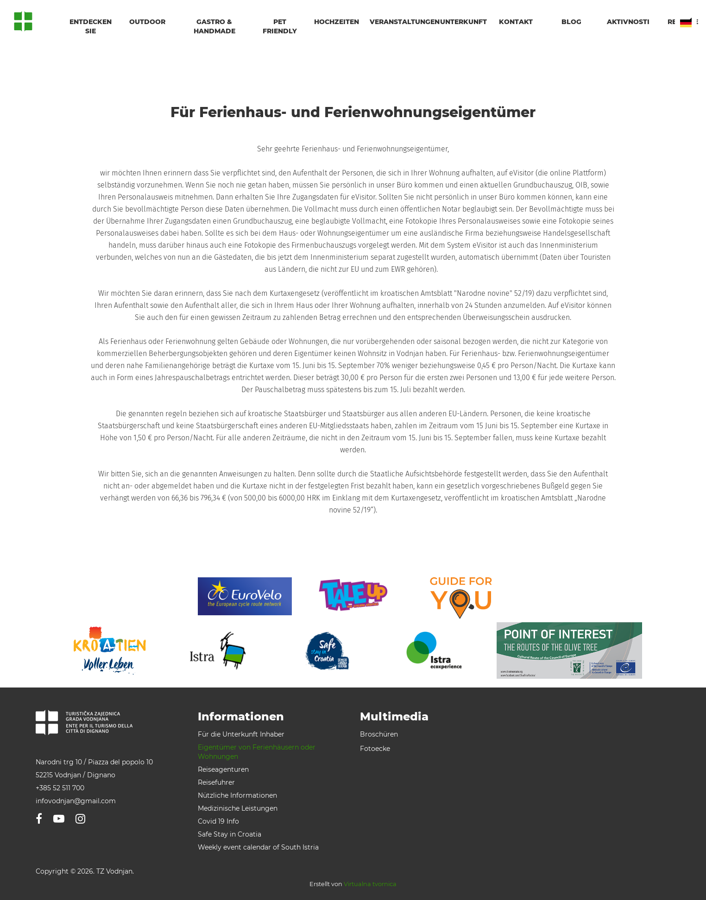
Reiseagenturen (223, 769)
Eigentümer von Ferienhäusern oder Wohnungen (256, 752)
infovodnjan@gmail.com (76, 801)
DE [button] (686, 22)
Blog (571, 22)
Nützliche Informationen (237, 795)
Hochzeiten (336, 22)
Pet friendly (280, 26)
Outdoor (147, 22)
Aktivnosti (628, 22)
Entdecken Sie (90, 26)
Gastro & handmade (214, 26)
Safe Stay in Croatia (229, 834)
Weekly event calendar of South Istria (258, 847)
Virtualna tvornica (370, 884)
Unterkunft (462, 22)
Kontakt (516, 22)
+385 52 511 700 (60, 788)
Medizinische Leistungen (237, 808)
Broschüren (379, 734)
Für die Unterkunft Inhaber (241, 734)
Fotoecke (375, 748)
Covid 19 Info (218, 821)
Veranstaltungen (399, 22)
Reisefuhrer (216, 782)
